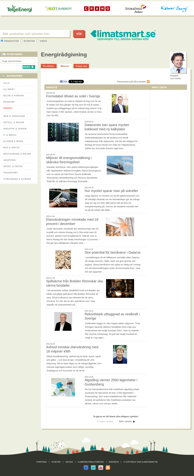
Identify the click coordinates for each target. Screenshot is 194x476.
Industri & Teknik (15, 129)
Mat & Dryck (11, 147)
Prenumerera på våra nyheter (131, 81)
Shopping (9, 160)
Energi (7, 108)
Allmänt (9, 89)
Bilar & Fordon (13, 95)
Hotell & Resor (13, 122)
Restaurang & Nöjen (17, 154)
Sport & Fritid (12, 166)
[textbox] (35, 33)
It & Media (10, 135)
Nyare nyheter (107, 421)
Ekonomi (9, 102)
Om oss (69, 462)
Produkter (10, 41)
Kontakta (114, 462)
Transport (10, 173)
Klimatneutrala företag (91, 462)
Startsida (41, 462)
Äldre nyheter (125, 421)
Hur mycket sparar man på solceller (111, 191)
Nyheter (28, 41)
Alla (6, 83)
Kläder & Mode (13, 141)
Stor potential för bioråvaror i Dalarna (112, 252)
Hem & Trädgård (14, 116)
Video (41, 41)
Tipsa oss (81, 66)
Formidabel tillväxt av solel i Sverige (73, 96)
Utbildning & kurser (17, 179)
